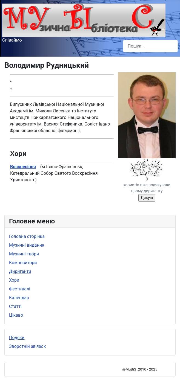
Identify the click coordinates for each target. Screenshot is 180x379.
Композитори (23, 262)
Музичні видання (26, 245)
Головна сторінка (27, 236)
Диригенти (20, 271)
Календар (19, 297)
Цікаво (16, 315)
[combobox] (150, 46)
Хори (14, 280)
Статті (15, 306)
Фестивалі (19, 288)
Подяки (16, 337)
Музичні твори (24, 253)
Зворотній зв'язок (27, 346)
